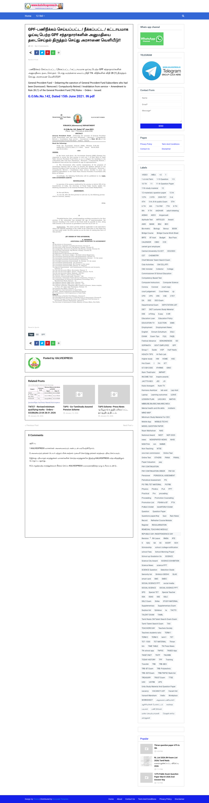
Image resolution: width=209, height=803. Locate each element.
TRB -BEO (163, 664)
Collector (160, 269)
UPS (160, 682)
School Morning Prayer (164, 552)
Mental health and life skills (153, 408)
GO (31, 46)
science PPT (162, 565)
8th (143, 211)
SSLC (166, 597)
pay (160, 462)
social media (169, 583)
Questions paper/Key (150, 516)
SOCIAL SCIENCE (149, 588)
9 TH (150, 211)
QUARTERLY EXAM (164, 507)
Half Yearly (172, 350)
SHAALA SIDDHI (162, 574)
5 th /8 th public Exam (158, 202)
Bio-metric (146, 229)
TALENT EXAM (148, 615)
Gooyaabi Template (60, 799)
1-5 (173, 179)
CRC (158, 296)
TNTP (157, 655)
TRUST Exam (159, 678)
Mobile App (146, 422)
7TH (168, 206)
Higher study (147, 359)
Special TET (154, 592)
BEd (159, 224)
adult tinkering (173, 211)
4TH (143, 202)
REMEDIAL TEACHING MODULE (155, 529)
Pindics (155, 489)
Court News (164, 291)
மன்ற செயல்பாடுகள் (150, 713)
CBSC (157, 242)
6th (150, 206)
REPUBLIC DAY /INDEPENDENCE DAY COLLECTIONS (157, 534)
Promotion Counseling (164, 498)
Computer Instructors (150, 282)
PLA (163, 489)
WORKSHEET (147, 700)
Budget (162, 238)
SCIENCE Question (149, 570)
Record (144, 520)
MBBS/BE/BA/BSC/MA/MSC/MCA (156, 404)
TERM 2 (145, 637)
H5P (162, 350)
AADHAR (159, 211)
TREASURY (146, 678)
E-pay (160, 314)
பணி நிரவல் (156, 709)
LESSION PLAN (148, 399)
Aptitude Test (147, 220)
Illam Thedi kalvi (148, 372)
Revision (145, 538)
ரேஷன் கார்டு (168, 713)
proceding (163, 493)
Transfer (145, 664)
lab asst (164, 390)
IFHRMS (159, 368)
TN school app (148, 651)
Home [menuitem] (28, 16)
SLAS (174, 574)
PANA (167, 458)
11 (151, 184)
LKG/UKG (162, 399)
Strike (157, 601)
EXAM (144, 336)
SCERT (168, 543)
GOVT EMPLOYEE (161, 345)
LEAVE (173, 395)
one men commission (151, 453)
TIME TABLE (153, 646)
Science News (147, 565)
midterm (171, 408)
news (144, 440)
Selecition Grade (167, 570)
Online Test (146, 458)
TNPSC (160, 651)
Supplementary (148, 606)
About (119, 799)
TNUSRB (167, 655)
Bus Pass (173, 238)
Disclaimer (166, 149)
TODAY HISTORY (148, 660)
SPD (143, 592)
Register (145, 525)
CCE (164, 242)
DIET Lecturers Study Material (161, 309)
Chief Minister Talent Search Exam (156, 260)
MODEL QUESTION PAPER (152, 426)
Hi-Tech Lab (161, 354)
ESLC (172, 332)
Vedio (162, 695)
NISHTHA (146, 444)
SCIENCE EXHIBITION (170, 561)
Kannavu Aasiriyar (149, 390)
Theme (36, 799)
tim (143, 646)
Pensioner (146, 475)
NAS (161, 431)
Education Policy (165, 318)
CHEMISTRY (154, 256)
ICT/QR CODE (147, 368)
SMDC (164, 579)
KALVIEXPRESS (64, 357)
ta (166, 610)
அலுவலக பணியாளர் (165, 700)
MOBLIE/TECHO (161, 422)
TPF (160, 660)
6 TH (144, 206)
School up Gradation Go (152, 556)
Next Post (127, 425)
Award (170, 220)
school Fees (147, 552)
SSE (158, 597)
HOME (165, 359)
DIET (144, 309)
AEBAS (144, 215)
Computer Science (170, 282)
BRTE (144, 238)
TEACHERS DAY (148, 628)
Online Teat (168, 453)
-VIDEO (144, 175)
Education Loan (148, 318)
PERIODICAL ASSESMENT (164, 475)
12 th (172, 193)
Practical (145, 493)
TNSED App (172, 651)
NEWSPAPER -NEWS (158, 440)
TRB (153, 664)
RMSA (166, 538)
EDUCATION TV (148, 323)
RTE (173, 538)
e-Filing (152, 314)
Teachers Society (165, 628)
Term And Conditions (170, 144)
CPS (151, 296)
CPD (143, 296)
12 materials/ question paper (154, 193)
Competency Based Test (152, 278)
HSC (173, 359)
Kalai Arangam (148, 386)
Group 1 (145, 350)
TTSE (171, 678)
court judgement (148, 291)
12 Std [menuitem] (39, 16)
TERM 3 (155, 637)
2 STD (152, 197)
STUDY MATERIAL (170, 601)
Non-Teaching (147, 449)
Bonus (166, 229)
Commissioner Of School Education (156, 273)
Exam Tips (154, 336)
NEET (160, 435)
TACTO (173, 610)
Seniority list (147, 574)
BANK (151, 224)
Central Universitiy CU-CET (153, 251)
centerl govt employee (151, 247)
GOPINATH (146, 345)
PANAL (176, 458)
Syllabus (158, 610)
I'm (159, 363)
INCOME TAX (147, 377)
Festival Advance (149, 341)
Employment (147, 327)
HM (157, 359)
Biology (157, 229)
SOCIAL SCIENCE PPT (151, 583)
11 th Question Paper (165, 184)
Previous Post (32, 425)
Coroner (154, 287)
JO (164, 381)
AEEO (153, 215)
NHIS (172, 440)
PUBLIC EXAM (147, 507)
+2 (160, 175)
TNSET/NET (147, 655)
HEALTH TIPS (147, 354)
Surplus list (146, 610)
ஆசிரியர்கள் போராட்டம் (152, 704)
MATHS (172, 399)
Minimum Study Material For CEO (156, 417)
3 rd (171, 197)
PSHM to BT (163, 502)
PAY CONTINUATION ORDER (153, 471)
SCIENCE (169, 556)
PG (165, 480)
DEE (149, 300)
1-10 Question (162, 179)
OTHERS (157, 458)
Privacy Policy (146, 144)
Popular (144, 738)
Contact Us (145, 149)
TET (171, 637)
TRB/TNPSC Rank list (167, 673)
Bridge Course (147, 233)
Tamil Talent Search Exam (152, 624)
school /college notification (166, 547)
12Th (144, 197)
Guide (154, 350)
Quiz (164, 516)
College (170, 269)
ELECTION (162, 323)
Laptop (145, 395)
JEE (157, 381)
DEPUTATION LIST (169, 305)
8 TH (175, 206)
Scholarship (147, 547)
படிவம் (145, 709)
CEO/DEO (171, 251)
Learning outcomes (159, 395)
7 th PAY (159, 206)
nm (154, 444)
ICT (165, 363)
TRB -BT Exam (147, 669)
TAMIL (160, 615)
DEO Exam (159, 300)
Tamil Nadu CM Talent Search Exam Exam (159, 619)
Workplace (173, 695)
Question (145, 511)
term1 (164, 637)
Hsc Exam (146, 363)
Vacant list (172, 691)
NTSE (159, 449)
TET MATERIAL (160, 642)
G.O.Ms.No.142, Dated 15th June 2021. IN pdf (61, 96)
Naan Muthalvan (149, 431)
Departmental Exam (150, 305)
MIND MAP (146, 413)
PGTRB (168, 484)
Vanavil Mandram (149, 695)
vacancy (145, 691)
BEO (166, 224)
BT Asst (153, 238)
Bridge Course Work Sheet (167, 233)
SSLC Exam (146, 601)
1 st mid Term (147, 179)
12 (163, 188)
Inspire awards (162, 377)
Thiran (172, 642)
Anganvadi (163, 215)
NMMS (162, 444)
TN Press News (168, 646)
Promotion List (148, 502)
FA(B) (172, 336)
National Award (148, 435)
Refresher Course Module (161, 520)
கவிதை (169, 704)
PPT (170, 489)
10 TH (144, 184)
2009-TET (162, 197)
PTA (173, 502)
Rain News (174, 516)
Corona (145, 287)
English (145, 332)
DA (143, 300)
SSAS (151, 597)
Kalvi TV (161, 386)
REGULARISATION (159, 525)
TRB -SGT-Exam (148, 673)
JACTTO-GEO (147, 381)
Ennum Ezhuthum (159, 332)
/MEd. (153, 175)
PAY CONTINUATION (150, 467)
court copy (166, 287)
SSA (143, 597)
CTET (172, 296)
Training (169, 660)
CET (143, 256)
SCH (176, 543)
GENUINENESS (165, 341)
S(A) (148, 543)
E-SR (168, 314)
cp (173, 291)
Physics (145, 489)
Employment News (164, 327)
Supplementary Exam (167, 606)
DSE (143, 314)
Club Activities (148, 264)
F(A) (164, 336)
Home (111, 799)
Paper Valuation (148, 462)
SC (160, 543)
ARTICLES (160, 220)
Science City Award (150, 561)
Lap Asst (174, 390)
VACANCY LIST (158, 691)
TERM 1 (168, 633)
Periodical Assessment (151, 480)
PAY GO (171, 471)
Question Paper (159, 511)
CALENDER (146, 242)
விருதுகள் (146, 718)
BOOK (174, 229)
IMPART (162, 372)
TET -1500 (146, 642)
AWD (144, 224)
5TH (173, 202)
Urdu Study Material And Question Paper (158, 686)
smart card (146, 579)
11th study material (150, 188)
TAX (168, 624)
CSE (165, 296)
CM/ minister (147, 269)
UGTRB (152, 682)
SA (154, 543)
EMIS (172, 323)
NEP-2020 (171, 435)
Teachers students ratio (151, 633)
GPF (43, 334)
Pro (154, 493)
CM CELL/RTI (162, 264)
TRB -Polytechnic (164, 669)
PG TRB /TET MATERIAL (151, 484)
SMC (156, 579)
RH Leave (156, 538)
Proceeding (146, 498)
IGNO (169, 368)
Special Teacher (168, 592)
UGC (143, 682)
